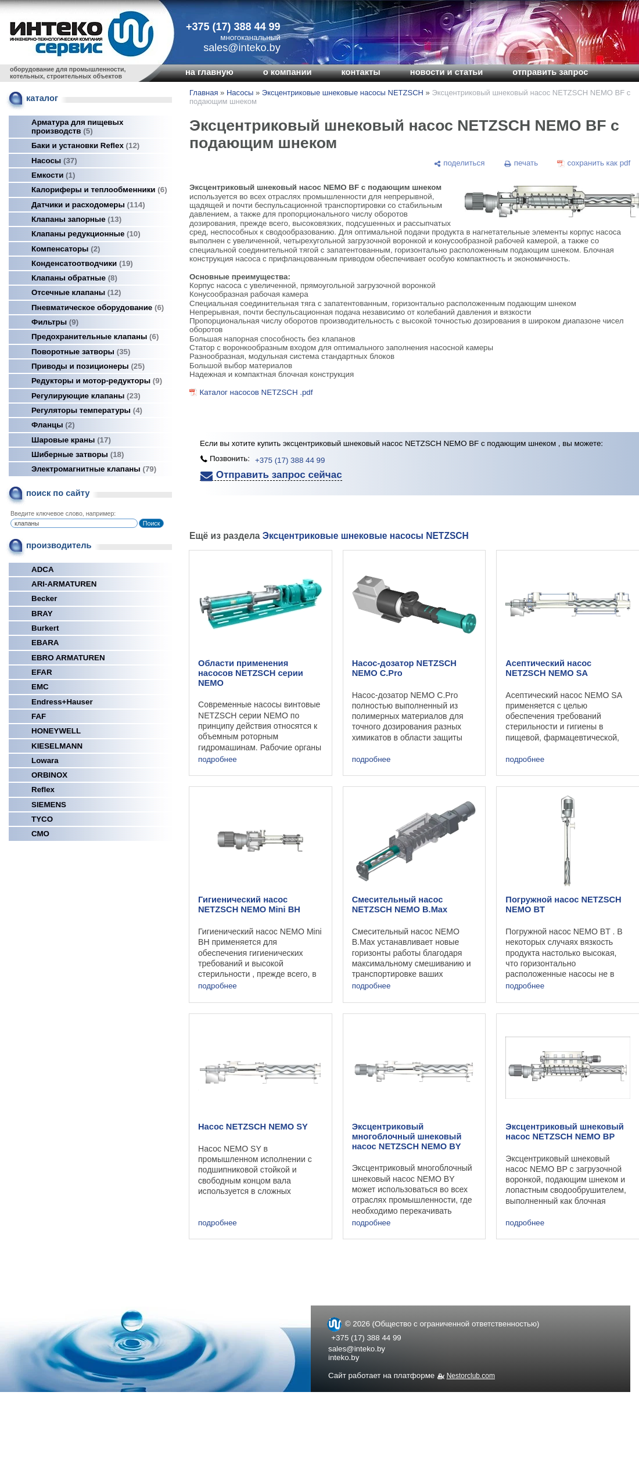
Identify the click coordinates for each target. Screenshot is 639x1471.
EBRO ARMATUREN (68, 657)
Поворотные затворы (80, 351)
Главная (203, 92)
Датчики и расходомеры (88, 204)
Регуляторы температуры (86, 410)
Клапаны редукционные (86, 233)
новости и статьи (446, 72)
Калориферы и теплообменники (99, 189)
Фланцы (53, 424)
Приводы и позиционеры (88, 366)
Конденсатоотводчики (82, 263)
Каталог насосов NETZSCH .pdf (256, 392)
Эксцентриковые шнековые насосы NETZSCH (342, 92)
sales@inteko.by (356, 1348)
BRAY (42, 613)
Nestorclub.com (471, 1376)
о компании (287, 72)
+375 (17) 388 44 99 (233, 27)
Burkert (45, 628)
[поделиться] (459, 163)
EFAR (41, 672)
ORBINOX (49, 775)
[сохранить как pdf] (594, 163)
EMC (40, 686)
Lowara (45, 760)
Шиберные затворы (77, 454)
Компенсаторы (65, 248)
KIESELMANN (56, 746)
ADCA (42, 569)
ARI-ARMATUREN (63, 584)
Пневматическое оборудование (97, 307)
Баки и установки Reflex (85, 145)
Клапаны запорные (76, 219)
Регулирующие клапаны (86, 395)
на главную (209, 72)
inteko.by (343, 1357)
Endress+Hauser (62, 701)
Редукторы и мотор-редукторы (96, 380)
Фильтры (54, 322)
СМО (40, 833)
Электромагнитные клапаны (93, 469)
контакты (360, 72)
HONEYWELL (56, 730)
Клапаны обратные (74, 278)
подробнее (217, 759)
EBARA (45, 642)
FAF (38, 716)
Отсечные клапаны (76, 292)
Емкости (53, 175)
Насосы (54, 160)
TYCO (42, 819)
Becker (44, 598)
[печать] (521, 163)
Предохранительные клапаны (95, 336)
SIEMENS (48, 804)
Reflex (43, 789)
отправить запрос (550, 72)
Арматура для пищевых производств (77, 126)
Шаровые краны (71, 440)
